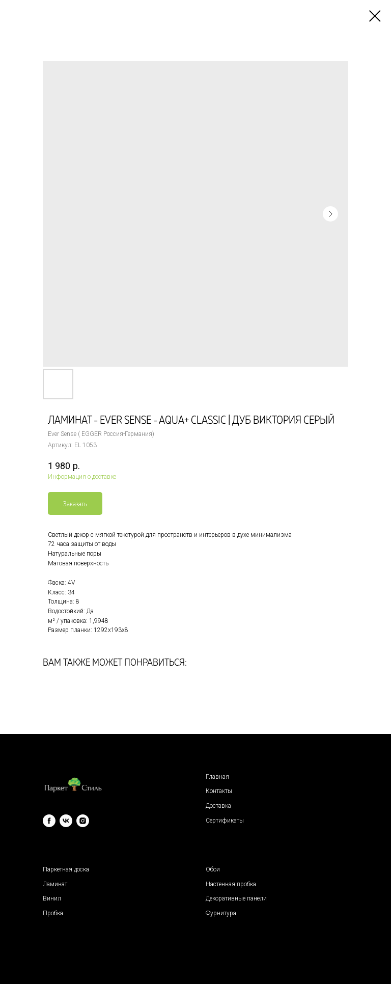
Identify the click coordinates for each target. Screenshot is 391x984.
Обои (213, 869)
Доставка (218, 805)
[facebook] (49, 820)
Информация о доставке (82, 476)
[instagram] (82, 820)
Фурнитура (221, 913)
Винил (52, 898)
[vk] (66, 820)
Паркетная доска (66, 869)
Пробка (53, 913)
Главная (217, 776)
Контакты (219, 791)
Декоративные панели (236, 898)
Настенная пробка (231, 884)
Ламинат (55, 884)
